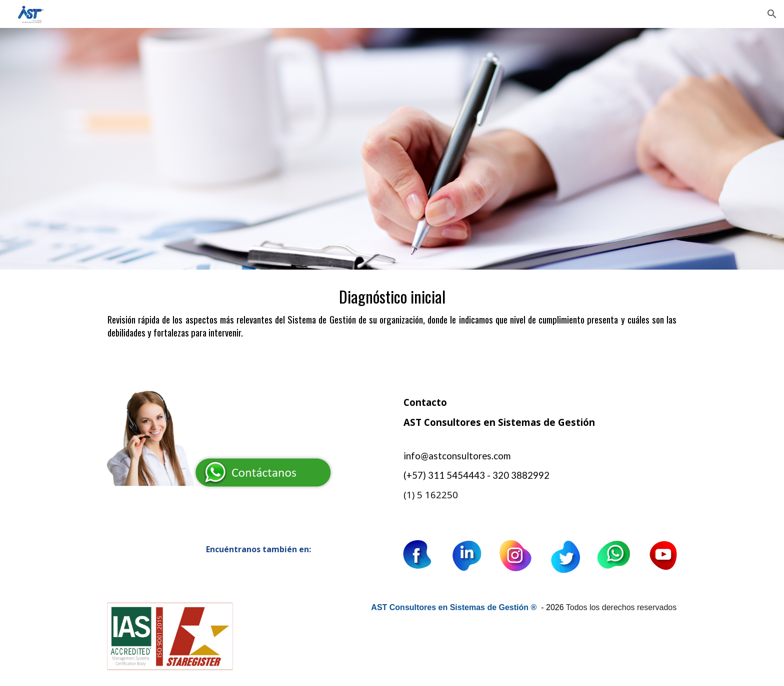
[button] (772, 14)
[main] (392, 323)
